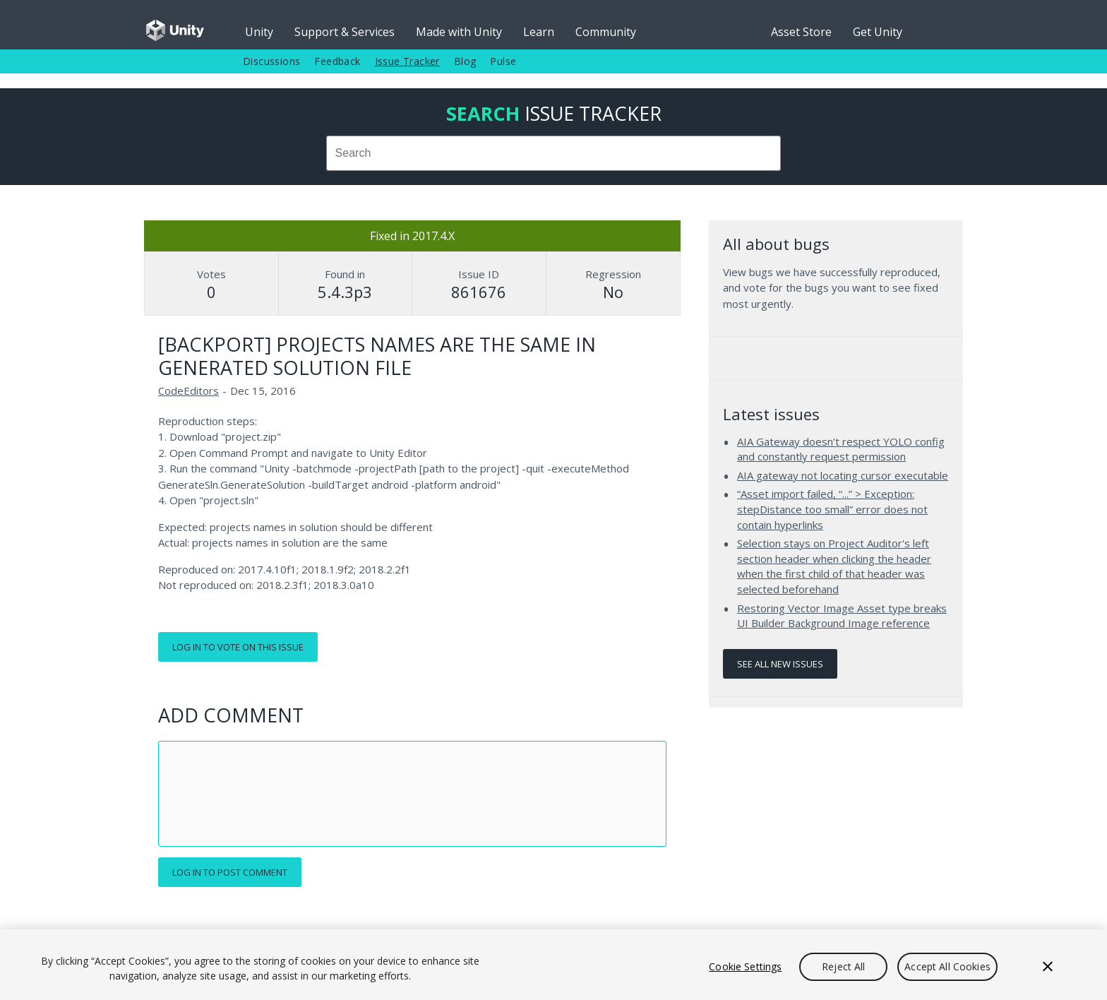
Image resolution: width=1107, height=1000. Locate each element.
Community (605, 32)
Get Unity (877, 32)
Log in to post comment (229, 872)
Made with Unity (459, 32)
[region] (553, 964)
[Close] (1047, 966)
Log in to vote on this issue (238, 647)
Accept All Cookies (947, 966)
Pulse (503, 61)
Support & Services (344, 32)
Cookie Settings (745, 966)
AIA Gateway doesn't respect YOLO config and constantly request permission (841, 449)
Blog (465, 61)
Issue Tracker (407, 61)
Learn (538, 32)
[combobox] (553, 153)
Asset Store (801, 32)
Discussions (271, 61)
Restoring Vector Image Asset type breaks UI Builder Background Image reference (842, 616)
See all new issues (780, 663)
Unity (259, 32)
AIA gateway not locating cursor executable (842, 475)
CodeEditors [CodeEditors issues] (188, 390)
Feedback (337, 61)
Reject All (843, 966)
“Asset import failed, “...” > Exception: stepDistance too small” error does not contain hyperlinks (832, 509)
